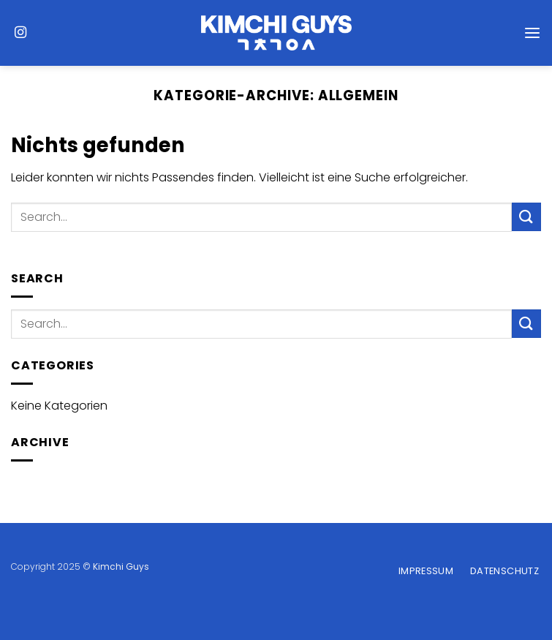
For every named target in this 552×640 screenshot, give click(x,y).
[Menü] (532, 32)
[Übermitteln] (526, 217)
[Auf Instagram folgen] (20, 32)
